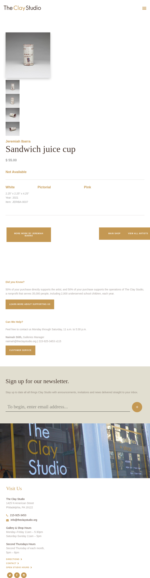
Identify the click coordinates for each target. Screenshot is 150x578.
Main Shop (114, 233)
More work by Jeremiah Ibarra (28, 234)
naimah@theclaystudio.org (21, 341)
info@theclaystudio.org (21, 519)
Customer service (20, 350)
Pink (87, 187)
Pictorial (44, 187)
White (10, 187)
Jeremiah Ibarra (18, 141)
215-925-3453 (16, 515)
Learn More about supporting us (29, 304)
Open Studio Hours (17, 567)
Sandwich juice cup (7, 17)
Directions (13, 559)
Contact (11, 563)
